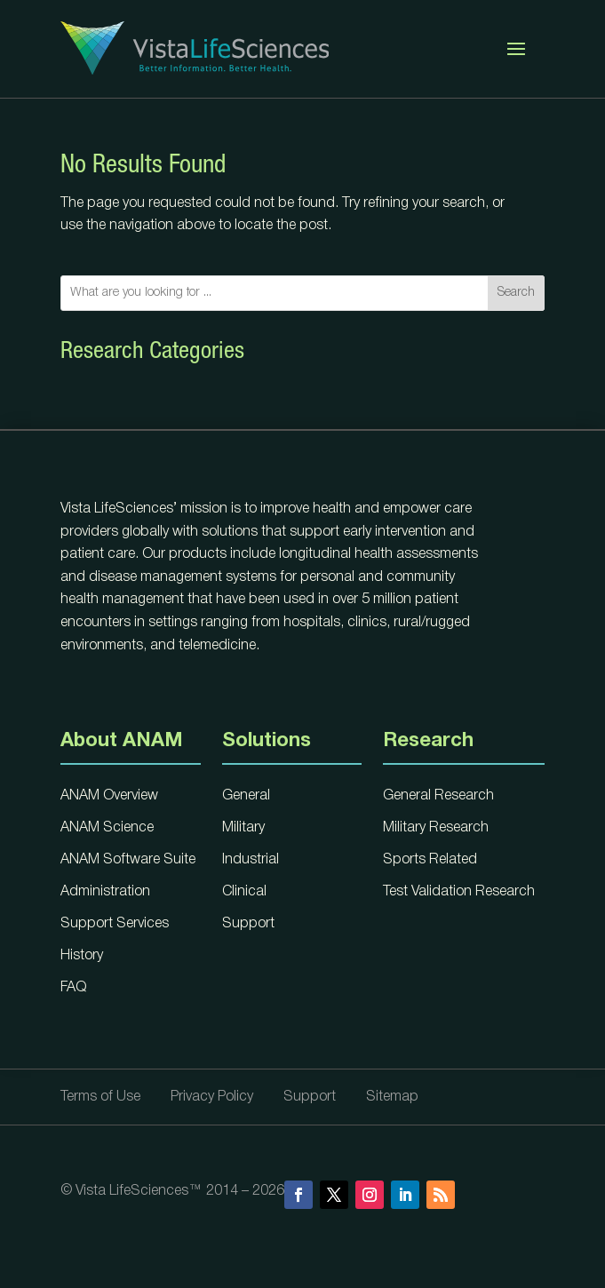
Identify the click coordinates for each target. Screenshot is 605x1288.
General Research (438, 796)
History (81, 956)
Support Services (114, 924)
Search (516, 292)
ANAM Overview (109, 796)
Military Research (436, 828)
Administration (105, 892)
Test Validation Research (459, 892)
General (246, 796)
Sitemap (392, 1097)
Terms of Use (100, 1097)
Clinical (244, 892)
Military (243, 828)
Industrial (250, 860)
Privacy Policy (212, 1097)
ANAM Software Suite (127, 860)
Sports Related (430, 860)
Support (248, 924)
